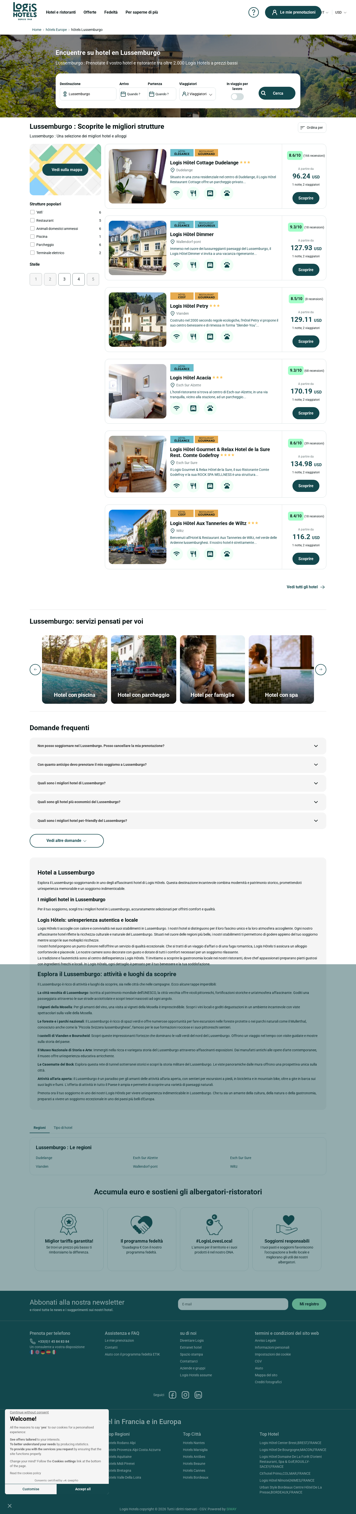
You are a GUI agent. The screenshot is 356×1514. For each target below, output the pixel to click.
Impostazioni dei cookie (273, 1354)
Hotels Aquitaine (119, 1457)
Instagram (185, 1394)
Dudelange (44, 1158)
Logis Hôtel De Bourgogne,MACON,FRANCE (293, 1450)
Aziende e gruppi (192, 1368)
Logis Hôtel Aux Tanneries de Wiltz (214, 523)
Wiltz (234, 1166)
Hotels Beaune (194, 1464)
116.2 (306, 537)
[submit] (309, 1304)
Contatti (111, 1347)
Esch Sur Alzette (145, 1158)
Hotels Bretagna (118, 1470)
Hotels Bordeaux (195, 1477)
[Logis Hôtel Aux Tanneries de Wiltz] (137, 537)
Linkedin (198, 1394)
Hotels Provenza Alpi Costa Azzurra (133, 1450)
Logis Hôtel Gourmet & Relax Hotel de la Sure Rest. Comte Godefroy (220, 452)
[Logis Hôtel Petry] (137, 319)
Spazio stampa (191, 1354)
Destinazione (70, 84)
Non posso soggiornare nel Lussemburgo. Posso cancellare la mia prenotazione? (101, 746)
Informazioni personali (272, 1347)
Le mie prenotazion (119, 1340)
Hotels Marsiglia (195, 1450)
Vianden (42, 1166)
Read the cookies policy (25, 1473)
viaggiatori (188, 84)
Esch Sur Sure (240, 1158)
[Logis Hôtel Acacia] (137, 391)
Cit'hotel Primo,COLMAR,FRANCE (285, 1473)
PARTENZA (155, 84)
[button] (10, 1506)
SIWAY (231, 1509)
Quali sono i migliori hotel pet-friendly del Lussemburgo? (82, 821)
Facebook (172, 1394)
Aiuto (259, 1368)
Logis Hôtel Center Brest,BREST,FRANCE (290, 1443)
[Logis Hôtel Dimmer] (137, 248)
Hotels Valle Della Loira (123, 1477)
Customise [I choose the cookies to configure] (30, 1489)
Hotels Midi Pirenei (120, 1464)
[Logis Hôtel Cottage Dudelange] (137, 176)
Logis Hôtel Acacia (196, 378)
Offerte (90, 12)
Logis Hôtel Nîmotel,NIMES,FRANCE (287, 1480)
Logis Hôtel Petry (195, 306)
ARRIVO (124, 84)
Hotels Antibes (194, 1457)
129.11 (306, 319)
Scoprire (305, 198)
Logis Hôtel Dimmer (192, 234)
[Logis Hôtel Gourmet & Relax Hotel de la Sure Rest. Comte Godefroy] (137, 464)
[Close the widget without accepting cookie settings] (29, 1412)
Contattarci (189, 1361)
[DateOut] (162, 94)
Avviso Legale (265, 1340)
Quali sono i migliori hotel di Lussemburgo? (72, 783)
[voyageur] (197, 94)
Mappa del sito (266, 1375)
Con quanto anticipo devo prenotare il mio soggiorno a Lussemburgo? (92, 765)
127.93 (306, 248)
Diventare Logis (192, 1340)
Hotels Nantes (194, 1443)
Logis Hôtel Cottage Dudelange (210, 163)
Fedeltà (111, 12)
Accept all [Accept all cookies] (83, 1489)
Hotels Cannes (194, 1470)
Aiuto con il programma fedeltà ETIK (132, 1354)
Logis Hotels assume (196, 1375)
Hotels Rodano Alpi (120, 1443)
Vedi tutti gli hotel (306, 587)
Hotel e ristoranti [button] (61, 12)
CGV (258, 1361)
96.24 (306, 176)
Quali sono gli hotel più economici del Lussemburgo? (79, 802)
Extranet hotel (190, 1347)
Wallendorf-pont (145, 1166)
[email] (233, 1304)
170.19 (306, 391)
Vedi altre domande (66, 840)
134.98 (306, 464)
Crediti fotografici (268, 1382)
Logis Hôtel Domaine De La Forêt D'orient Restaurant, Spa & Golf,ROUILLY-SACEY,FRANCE (291, 1462)
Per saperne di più (142, 12)
